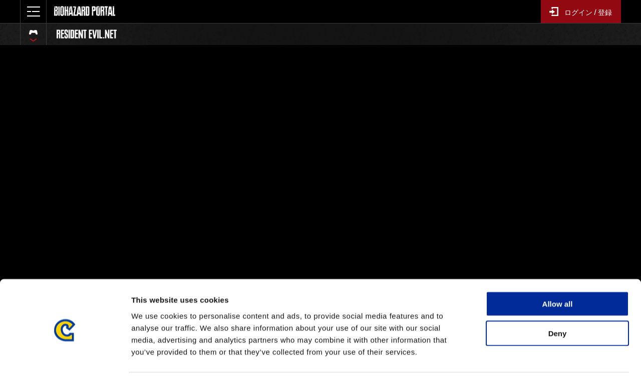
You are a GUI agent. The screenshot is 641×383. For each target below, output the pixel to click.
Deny (557, 304)
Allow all (557, 275)
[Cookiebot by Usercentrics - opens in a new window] (65, 363)
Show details (525, 363)
